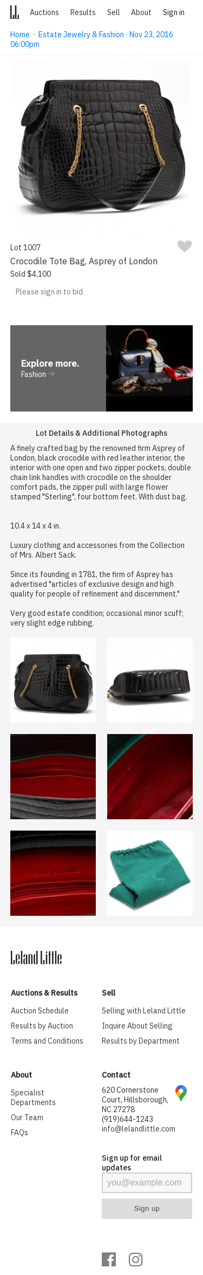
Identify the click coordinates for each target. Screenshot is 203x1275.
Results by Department (141, 1041)
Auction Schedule (40, 1011)
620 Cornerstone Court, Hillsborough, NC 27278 (135, 1099)
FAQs (19, 1132)
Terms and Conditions (47, 1041)
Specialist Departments (33, 1097)
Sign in (174, 12)
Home (20, 34)
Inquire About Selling (137, 1026)
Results (83, 12)
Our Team (27, 1117)
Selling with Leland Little (144, 1011)
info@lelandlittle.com (138, 1129)
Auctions (44, 12)
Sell (113, 12)
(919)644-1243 (127, 1119)
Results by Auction (42, 1026)
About (141, 12)
